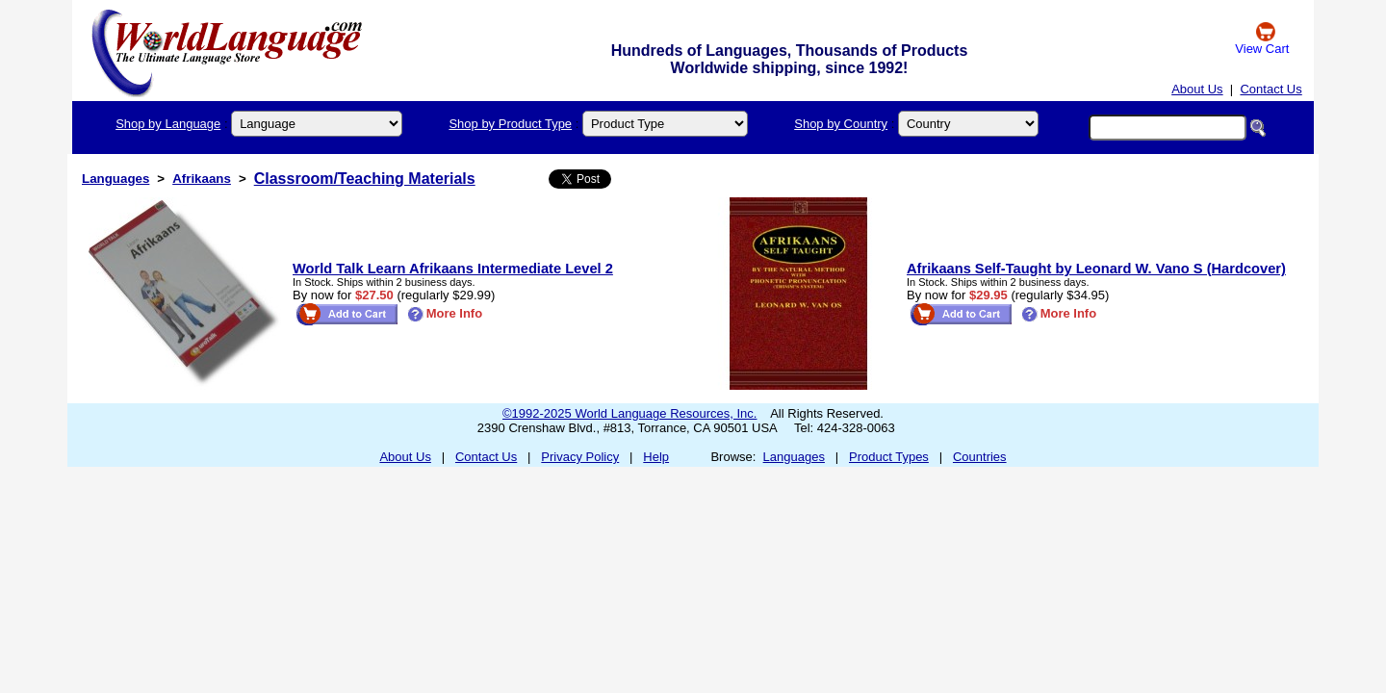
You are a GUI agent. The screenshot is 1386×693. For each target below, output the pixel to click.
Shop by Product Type (510, 123)
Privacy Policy (580, 456)
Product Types (889, 456)
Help (656, 456)
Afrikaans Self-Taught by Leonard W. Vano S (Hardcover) (1096, 268)
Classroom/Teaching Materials (364, 178)
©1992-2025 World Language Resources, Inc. (629, 413)
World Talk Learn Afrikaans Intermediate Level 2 (453, 268)
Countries (980, 456)
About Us (1196, 89)
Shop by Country (840, 123)
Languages (115, 178)
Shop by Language (168, 123)
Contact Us (1270, 89)
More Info (445, 313)
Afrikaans (201, 178)
